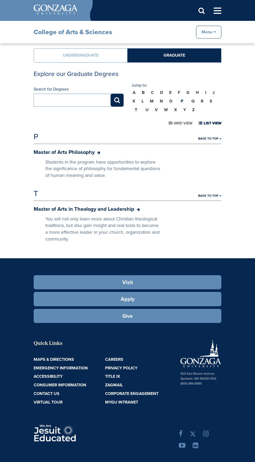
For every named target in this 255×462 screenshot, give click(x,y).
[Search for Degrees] (79, 100)
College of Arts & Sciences (73, 32)
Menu (207, 32)
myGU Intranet (121, 402)
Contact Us (46, 394)
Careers (114, 359)
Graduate (174, 55)
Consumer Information (60, 385)
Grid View (183, 123)
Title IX (112, 376)
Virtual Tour (48, 402)
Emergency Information (61, 368)
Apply (128, 299)
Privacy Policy (121, 368)
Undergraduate (81, 55)
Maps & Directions (54, 359)
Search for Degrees (51, 89)
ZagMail (114, 385)
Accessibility (48, 376)
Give (127, 316)
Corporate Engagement (132, 394)
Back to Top (208, 138)
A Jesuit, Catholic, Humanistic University (72, 432)
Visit (127, 282)
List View (212, 123)
